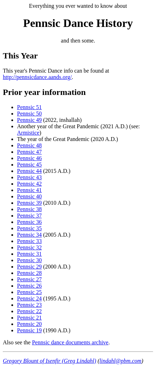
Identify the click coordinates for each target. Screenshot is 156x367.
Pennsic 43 (29, 177)
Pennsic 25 (29, 292)
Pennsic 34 (29, 235)
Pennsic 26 (29, 286)
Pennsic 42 (29, 184)
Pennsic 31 (29, 254)
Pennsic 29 (29, 267)
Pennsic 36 (29, 222)
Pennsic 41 (29, 190)
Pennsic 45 (29, 165)
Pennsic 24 (29, 298)
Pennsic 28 (29, 273)
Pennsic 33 (29, 241)
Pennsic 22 (29, 311)
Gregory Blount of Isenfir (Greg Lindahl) (49, 361)
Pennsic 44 (29, 171)
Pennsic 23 (29, 305)
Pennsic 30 (29, 260)
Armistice (28, 133)
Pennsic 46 (29, 158)
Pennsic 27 (29, 279)
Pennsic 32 (29, 247)
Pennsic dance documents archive (70, 342)
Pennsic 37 (29, 216)
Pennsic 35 (29, 228)
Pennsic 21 (29, 318)
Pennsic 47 (29, 152)
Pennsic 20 (29, 324)
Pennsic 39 (29, 203)
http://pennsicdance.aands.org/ (37, 77)
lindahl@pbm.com (120, 361)
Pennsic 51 (29, 107)
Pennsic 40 (29, 196)
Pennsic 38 (29, 209)
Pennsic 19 (29, 330)
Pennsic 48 (29, 145)
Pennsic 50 (29, 114)
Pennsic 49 (29, 120)
